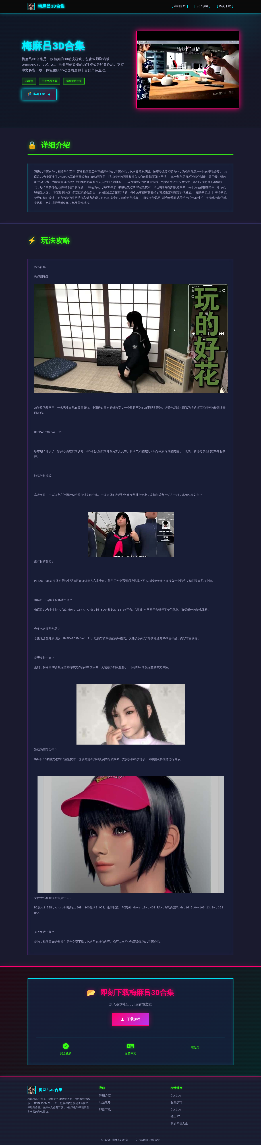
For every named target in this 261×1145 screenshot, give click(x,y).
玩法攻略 (202, 6)
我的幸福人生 (179, 1123)
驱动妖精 (176, 1102)
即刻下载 (225, 6)
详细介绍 (180, 6)
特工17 (175, 1116)
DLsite (176, 1095)
